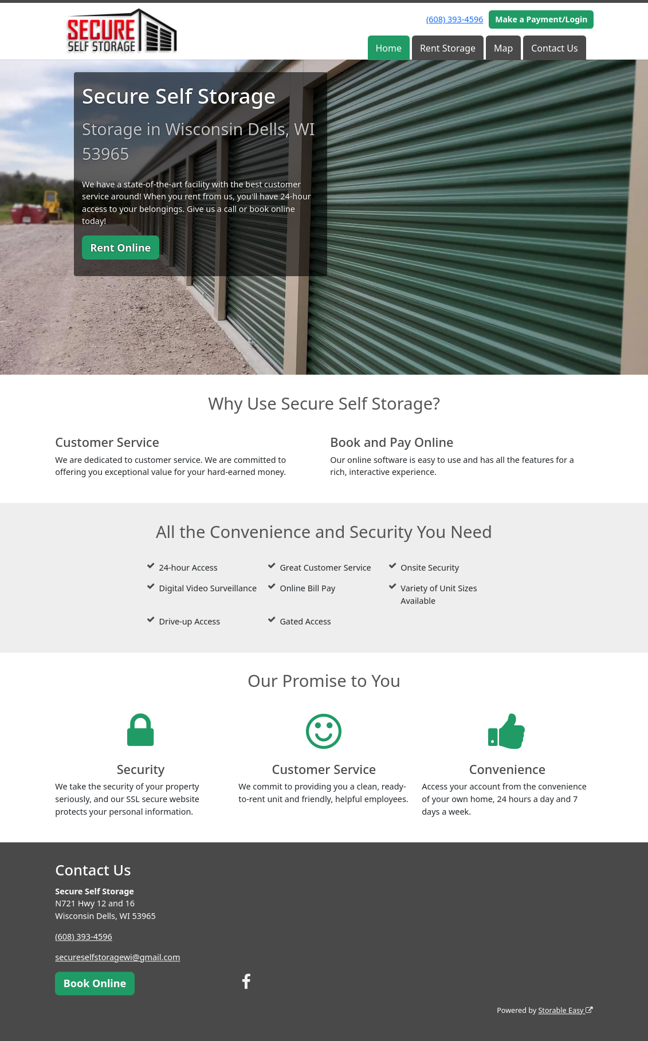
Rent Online (120, 247)
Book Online (95, 983)
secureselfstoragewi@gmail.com (117, 957)
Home (388, 48)
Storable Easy (565, 1010)
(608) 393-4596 (454, 19)
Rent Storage (448, 48)
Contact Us (554, 48)
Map (503, 48)
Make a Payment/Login (541, 19)
